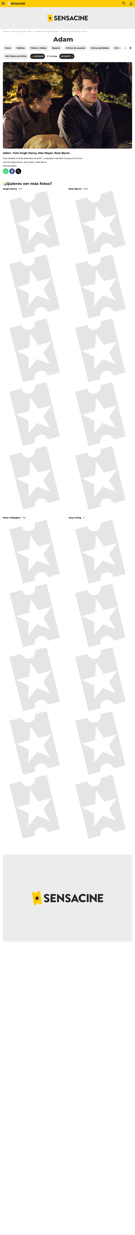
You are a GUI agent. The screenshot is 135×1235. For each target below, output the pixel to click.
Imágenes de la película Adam (47, 31)
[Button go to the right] (130, 48)
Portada (6, 31)
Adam (30, 31)
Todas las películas (18, 31)
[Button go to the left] (125, 48)
